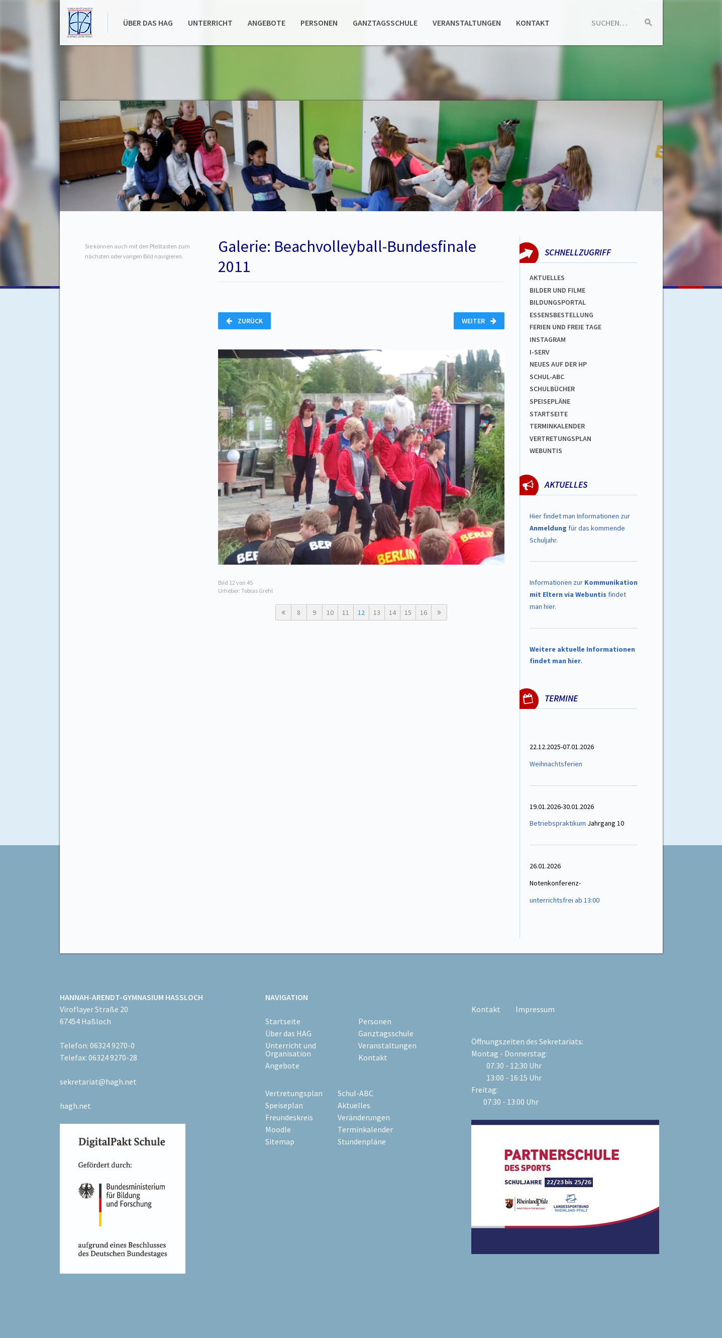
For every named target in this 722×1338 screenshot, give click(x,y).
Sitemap (279, 1141)
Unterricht (210, 23)
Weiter (479, 320)
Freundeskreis (289, 1117)
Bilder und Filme (557, 290)
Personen (319, 23)
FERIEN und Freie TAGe (565, 326)
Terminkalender (557, 425)
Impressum (535, 1009)
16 (423, 612)
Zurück (244, 320)
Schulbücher (552, 388)
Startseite (549, 413)
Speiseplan (284, 1105)
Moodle (278, 1129)
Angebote (266, 23)
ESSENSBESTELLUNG (561, 314)
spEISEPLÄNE (550, 401)
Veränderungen (364, 1117)
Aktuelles (547, 277)
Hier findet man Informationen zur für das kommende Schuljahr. (580, 528)
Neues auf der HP (558, 364)
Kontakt (533, 23)
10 (330, 612)
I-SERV (540, 351)
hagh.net (75, 1106)
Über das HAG (148, 23)
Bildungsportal (558, 302)
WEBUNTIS (546, 450)
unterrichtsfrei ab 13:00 (564, 900)
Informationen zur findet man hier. (584, 594)
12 (361, 612)
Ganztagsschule (385, 23)
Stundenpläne (362, 1141)
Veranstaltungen (467, 23)
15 (407, 612)
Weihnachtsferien (556, 763)
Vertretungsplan (560, 438)
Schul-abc (547, 376)
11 (345, 612)
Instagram (548, 339)
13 (376, 612)
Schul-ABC (355, 1093)
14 (392, 612)
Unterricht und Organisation (290, 1049)
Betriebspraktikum (558, 823)
